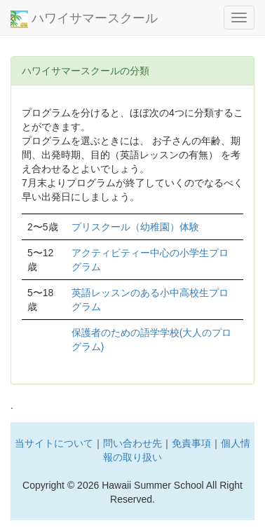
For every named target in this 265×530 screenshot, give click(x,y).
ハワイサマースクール (84, 19)
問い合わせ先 (132, 443)
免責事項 (191, 443)
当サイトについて (54, 443)
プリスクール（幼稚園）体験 (135, 226)
